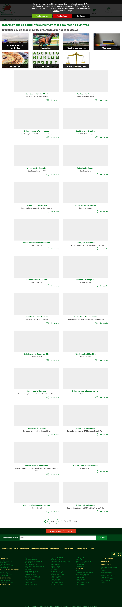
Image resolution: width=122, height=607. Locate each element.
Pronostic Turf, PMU (107, 578)
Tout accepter (42, 16)
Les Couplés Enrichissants (83, 558)
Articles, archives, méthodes (15, 46)
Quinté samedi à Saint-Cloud (37, 94)
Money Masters (55, 564)
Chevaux (103, 570)
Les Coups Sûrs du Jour (7, 574)
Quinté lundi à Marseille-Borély (36, 317)
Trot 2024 (28, 569)
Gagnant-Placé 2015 (56, 558)
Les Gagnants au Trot (57, 584)
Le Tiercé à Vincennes (31, 581)
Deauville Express (55, 576)
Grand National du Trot (83, 574)
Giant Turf (79, 559)
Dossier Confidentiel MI (57, 582)
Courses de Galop (106, 572)
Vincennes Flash (80, 566)
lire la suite (55, 100)
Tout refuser (62, 16)
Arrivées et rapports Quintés (84, 572)
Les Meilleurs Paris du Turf (83, 561)
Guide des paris (80, 584)
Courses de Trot (105, 574)
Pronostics (46, 48)
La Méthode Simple (56, 568)
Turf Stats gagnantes (31, 584)
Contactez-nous (107, 558)
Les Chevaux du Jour (6, 561)
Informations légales (76, 66)
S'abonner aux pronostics (9, 570)
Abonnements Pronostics (61, 531)
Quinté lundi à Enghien (85, 168)
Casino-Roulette (80, 577)
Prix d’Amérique (105, 580)
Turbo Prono (3, 562)
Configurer (81, 16)
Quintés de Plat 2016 (31, 571)
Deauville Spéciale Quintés (33, 577)
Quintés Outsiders (55, 577)
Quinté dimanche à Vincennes (85, 317)
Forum (92, 549)
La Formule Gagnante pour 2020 (60, 561)
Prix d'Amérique (80, 579)
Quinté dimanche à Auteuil (37, 205)
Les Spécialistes (30, 579)
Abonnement (105, 562)
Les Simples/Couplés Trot (32, 576)
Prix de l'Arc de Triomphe (83, 576)
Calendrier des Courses (83, 582)
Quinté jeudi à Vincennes (85, 242)
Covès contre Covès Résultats (59, 563)
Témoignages (15, 66)
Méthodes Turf (5, 584)
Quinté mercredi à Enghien (37, 279)
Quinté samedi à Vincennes (85, 205)
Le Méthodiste (4, 575)
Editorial (78, 581)
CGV (89, 606)
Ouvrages (106, 48)
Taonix (51, 606)
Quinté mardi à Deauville (36, 168)
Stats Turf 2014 (55, 581)
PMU (102, 569)
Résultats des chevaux (6, 582)
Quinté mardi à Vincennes (36, 428)
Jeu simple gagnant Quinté (8, 566)
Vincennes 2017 (55, 559)
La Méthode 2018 (30, 574)
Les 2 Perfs (53, 569)
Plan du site (72, 606)
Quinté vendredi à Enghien (85, 354)
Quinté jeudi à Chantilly (85, 94)
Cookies (56, 11)
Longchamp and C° (56, 579)
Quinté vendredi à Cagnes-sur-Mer (36, 242)
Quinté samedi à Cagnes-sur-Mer (36, 354)
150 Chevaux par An (56, 571)
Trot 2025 (28, 563)
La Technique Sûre (30, 573)
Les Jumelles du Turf (31, 564)
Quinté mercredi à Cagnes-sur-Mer (85, 391)
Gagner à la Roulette (56, 573)
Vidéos (103, 582)
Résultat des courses (76, 48)
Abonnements (4, 567)
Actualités (68, 549)
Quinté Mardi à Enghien (85, 279)
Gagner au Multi (80, 563)
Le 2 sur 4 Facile (55, 566)
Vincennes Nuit (80, 564)
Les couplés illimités (31, 559)
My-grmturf (28, 558)
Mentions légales (82, 606)
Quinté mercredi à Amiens (85, 131)
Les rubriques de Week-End (33, 561)
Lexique (45, 66)
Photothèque (81, 549)
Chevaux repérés (21, 549)
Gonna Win (28, 582)
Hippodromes (55, 549)
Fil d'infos (78, 571)
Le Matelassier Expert (57, 574)
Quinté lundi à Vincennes (85, 428)
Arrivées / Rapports (39, 549)
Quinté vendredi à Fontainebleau (36, 131)
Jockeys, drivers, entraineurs (109, 567)
